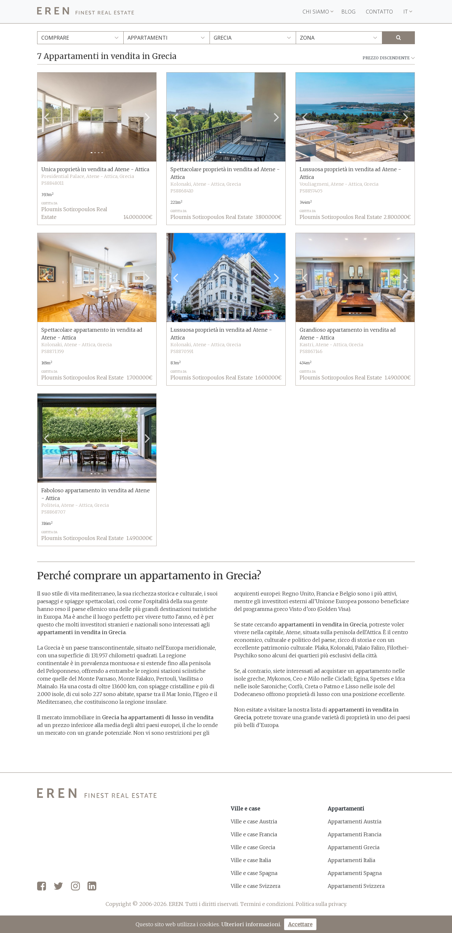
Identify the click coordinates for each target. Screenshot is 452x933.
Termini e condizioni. (267, 904)
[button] (46, 117)
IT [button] (407, 11)
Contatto (379, 11)
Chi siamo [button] (318, 11)
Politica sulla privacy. (321, 904)
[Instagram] (75, 886)
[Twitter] (58, 886)
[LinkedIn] (91, 886)
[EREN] (85, 11)
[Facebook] (41, 886)
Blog (348, 11)
